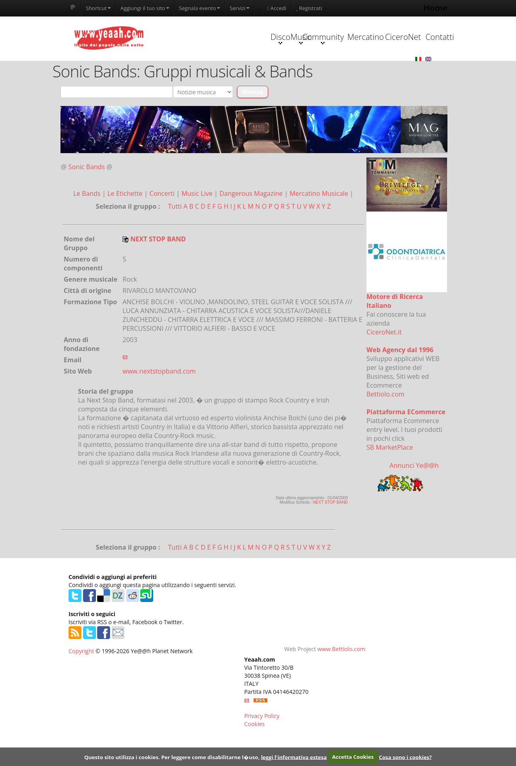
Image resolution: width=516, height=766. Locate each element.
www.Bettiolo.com (341, 679)
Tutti (175, 236)
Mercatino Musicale (319, 223)
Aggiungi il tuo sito (145, 8)
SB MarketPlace (389, 477)
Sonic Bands (87, 196)
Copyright (81, 681)
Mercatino (317, 66)
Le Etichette (125, 223)
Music (215, 67)
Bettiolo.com (385, 423)
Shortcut (98, 8)
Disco (164, 67)
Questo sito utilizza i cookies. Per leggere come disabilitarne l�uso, (172, 756)
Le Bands (87, 223)
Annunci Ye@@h (414, 495)
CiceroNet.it (384, 361)
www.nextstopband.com (159, 400)
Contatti (418, 66)
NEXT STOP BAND (330, 532)
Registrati (309, 8)
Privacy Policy (261, 745)
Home (435, 7)
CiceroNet (367, 66)
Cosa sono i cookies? (405, 756)
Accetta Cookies (353, 756)
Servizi (240, 8)
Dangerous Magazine (251, 223)
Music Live (197, 223)
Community (266, 67)
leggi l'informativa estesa (294, 756)
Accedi (276, 8)
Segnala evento (199, 8)
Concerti (163, 223)
